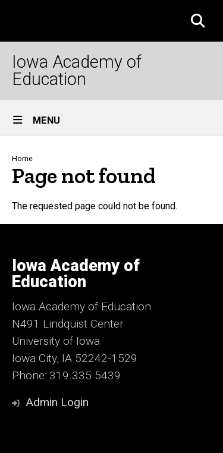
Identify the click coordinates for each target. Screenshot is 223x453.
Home (22, 158)
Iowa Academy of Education (77, 71)
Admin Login (57, 402)
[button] (198, 21)
